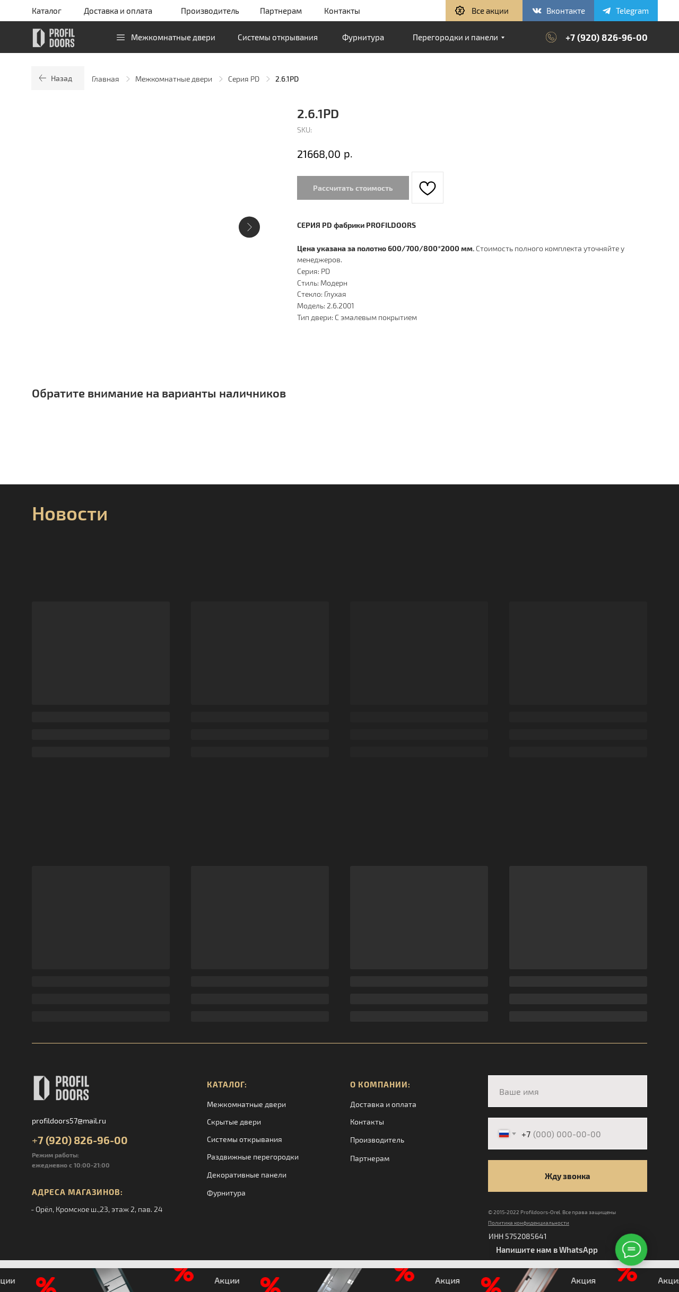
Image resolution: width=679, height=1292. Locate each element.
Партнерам (281, 10)
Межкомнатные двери (173, 78)
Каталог (47, 10)
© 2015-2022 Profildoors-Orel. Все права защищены (552, 1212)
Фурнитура (226, 1192)
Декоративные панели (246, 1174)
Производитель (210, 10)
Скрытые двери (234, 1121)
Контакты (342, 10)
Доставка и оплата (118, 10)
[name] (567, 1091)
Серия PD (243, 78)
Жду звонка (567, 1176)
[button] (484, 10)
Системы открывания (244, 1139)
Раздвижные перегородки (253, 1156)
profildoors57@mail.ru (69, 1120)
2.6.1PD (287, 78)
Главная (105, 78)
